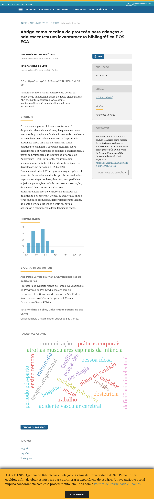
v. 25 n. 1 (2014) (51, 23)
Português (26, 458)
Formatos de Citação (111, 172)
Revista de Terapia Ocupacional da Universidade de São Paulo (69, 9)
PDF (99, 56)
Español (25, 453)
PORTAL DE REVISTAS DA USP (17, 4)
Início (24, 23)
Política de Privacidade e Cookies (117, 484)
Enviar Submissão (34, 427)
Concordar (77, 494)
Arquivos (35, 23)
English (25, 448)
